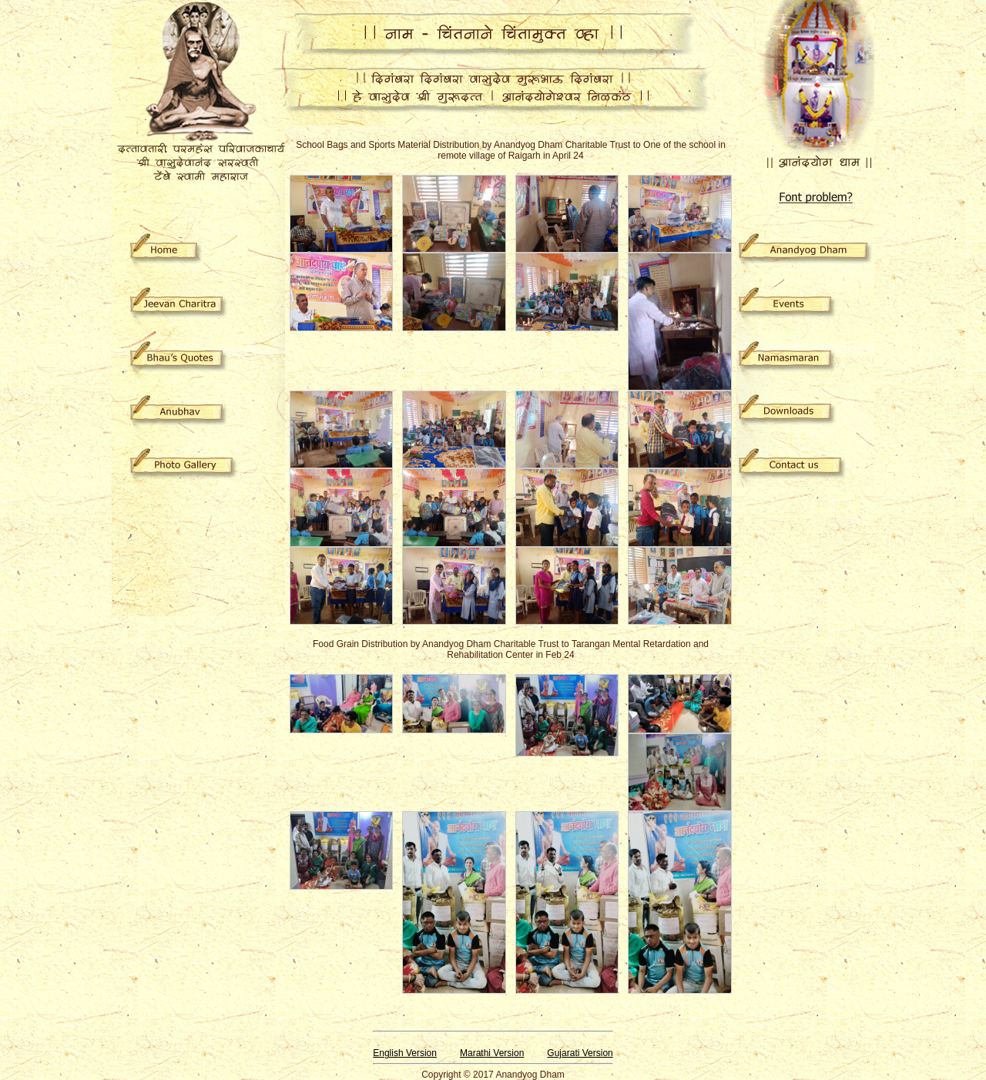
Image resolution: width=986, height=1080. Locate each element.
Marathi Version (492, 1053)
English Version (405, 1053)
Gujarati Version (579, 1053)
